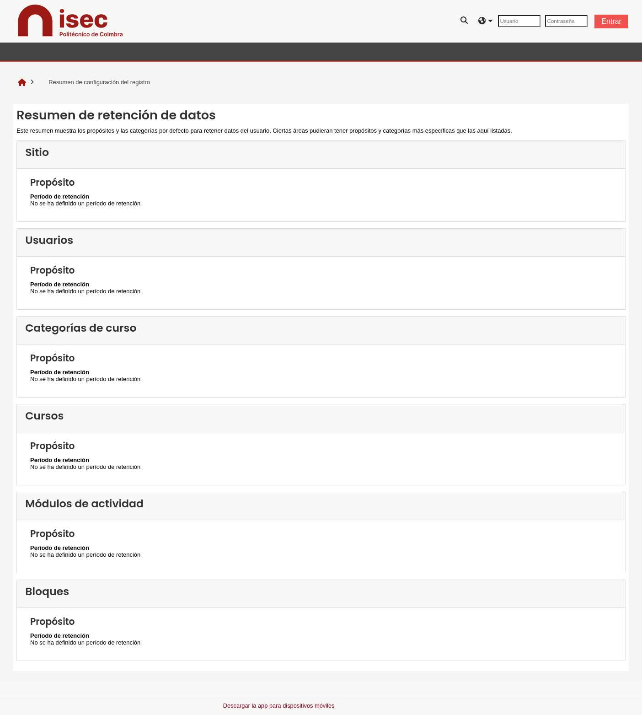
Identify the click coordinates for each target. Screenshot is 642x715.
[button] (464, 21)
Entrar (611, 21)
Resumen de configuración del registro (94, 82)
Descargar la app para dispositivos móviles (279, 705)
